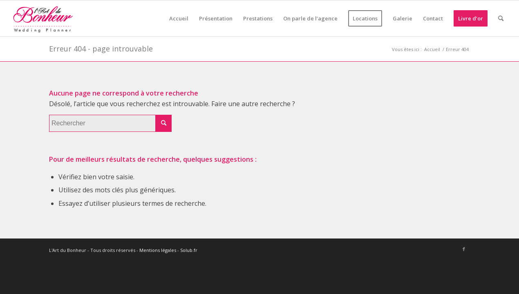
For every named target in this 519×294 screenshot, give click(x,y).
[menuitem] (179, 18)
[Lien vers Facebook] (464, 249)
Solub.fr (188, 250)
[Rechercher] (501, 18)
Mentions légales (157, 250)
